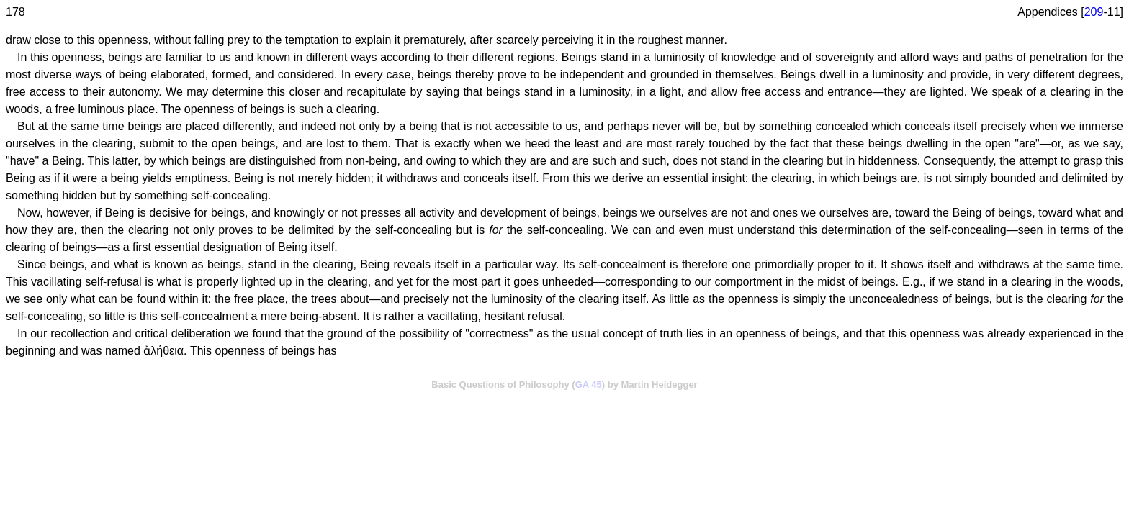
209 (1094, 12)
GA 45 (588, 384)
